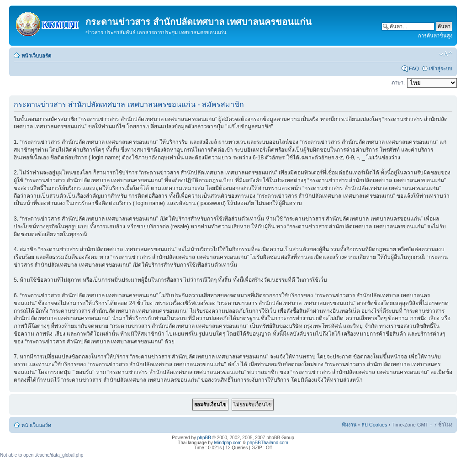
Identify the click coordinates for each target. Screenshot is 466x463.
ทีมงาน (349, 424)
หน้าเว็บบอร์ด (36, 55)
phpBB (204, 437)
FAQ (414, 68)
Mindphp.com (228, 442)
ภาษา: (398, 82)
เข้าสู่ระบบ (440, 68)
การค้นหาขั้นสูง (435, 35)
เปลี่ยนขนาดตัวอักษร (445, 54)
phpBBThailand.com (267, 442)
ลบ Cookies (374, 424)
